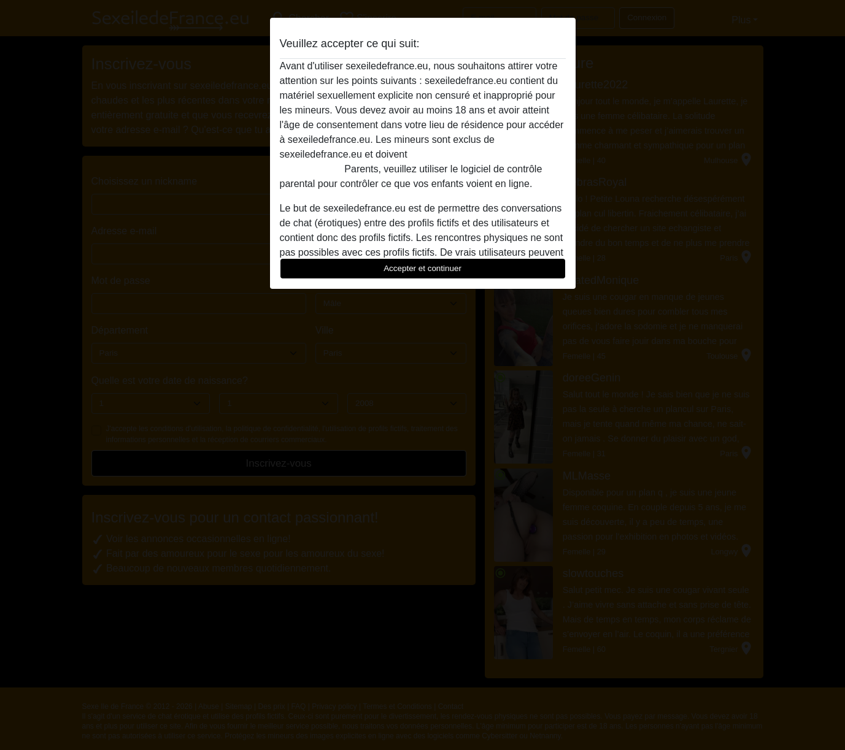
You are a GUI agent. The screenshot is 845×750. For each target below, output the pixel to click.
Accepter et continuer (422, 268)
